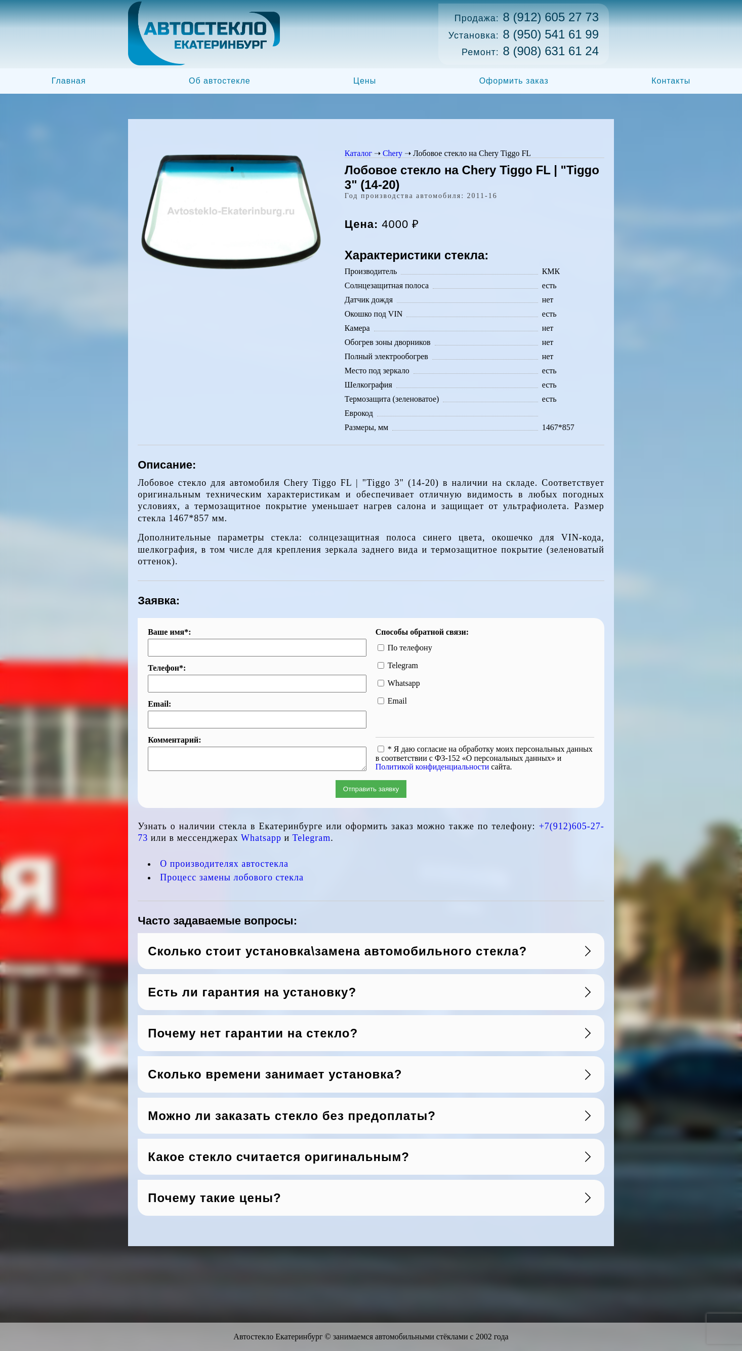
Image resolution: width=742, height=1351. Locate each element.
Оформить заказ (514, 80)
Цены (364, 80)
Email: (159, 704)
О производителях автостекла (224, 867)
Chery (392, 153)
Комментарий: (174, 740)
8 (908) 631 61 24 (551, 51)
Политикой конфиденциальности (432, 766)
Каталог (358, 153)
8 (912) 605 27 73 (551, 17)
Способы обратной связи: (422, 632)
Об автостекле (220, 80)
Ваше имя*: (169, 632)
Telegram (312, 841)
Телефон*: (167, 668)
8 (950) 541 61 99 (551, 34)
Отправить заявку (371, 792)
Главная (69, 80)
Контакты (670, 80)
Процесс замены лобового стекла (232, 880)
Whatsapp (261, 841)
